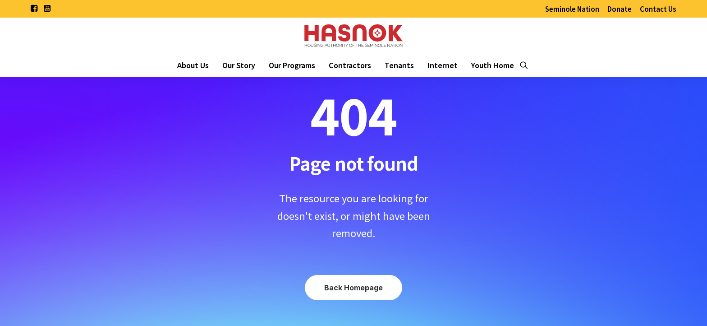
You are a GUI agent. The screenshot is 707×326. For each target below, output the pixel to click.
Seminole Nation (572, 9)
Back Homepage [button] (353, 287)
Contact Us (658, 9)
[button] (34, 8)
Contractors (350, 65)
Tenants (399, 65)
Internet (442, 65)
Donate (619, 9)
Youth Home (492, 65)
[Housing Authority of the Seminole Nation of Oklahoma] (353, 35)
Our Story (238, 65)
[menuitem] (572, 9)
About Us (193, 65)
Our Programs (292, 65)
